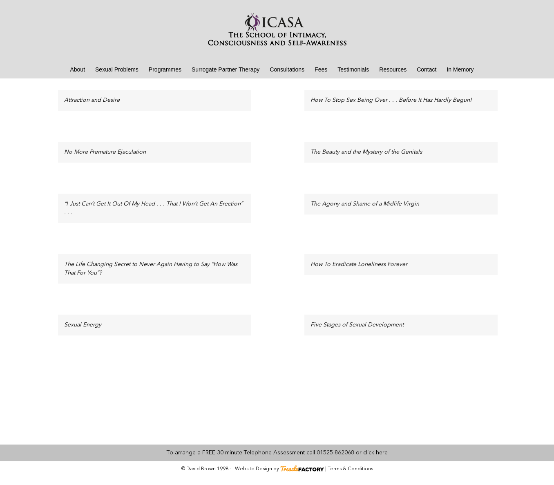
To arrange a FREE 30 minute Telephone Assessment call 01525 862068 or (264, 453)
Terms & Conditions (350, 469)
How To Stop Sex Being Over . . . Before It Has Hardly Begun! (391, 100)
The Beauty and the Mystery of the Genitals (366, 152)
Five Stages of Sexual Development (357, 325)
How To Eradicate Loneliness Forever (359, 264)
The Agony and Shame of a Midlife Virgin (365, 204)
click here (375, 453)
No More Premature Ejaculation (105, 152)
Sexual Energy (82, 325)
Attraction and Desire (92, 100)
